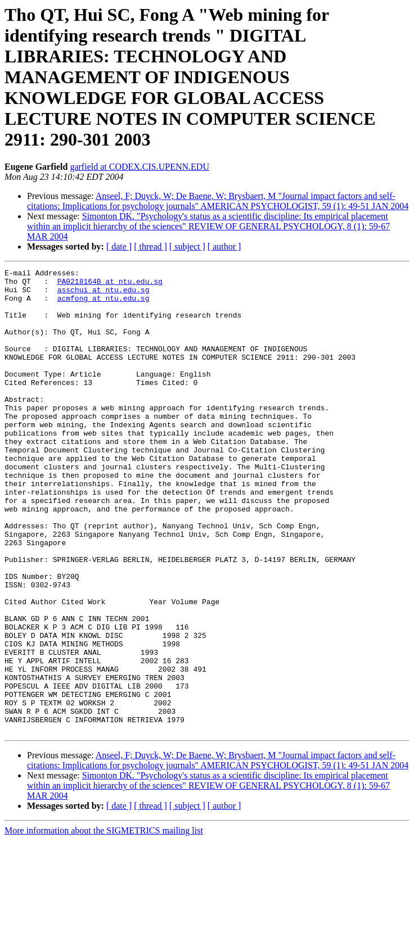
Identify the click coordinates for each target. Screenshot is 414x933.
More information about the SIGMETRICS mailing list (103, 923)
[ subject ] (187, 246)
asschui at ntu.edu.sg (103, 294)
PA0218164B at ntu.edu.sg (110, 284)
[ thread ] (150, 246)
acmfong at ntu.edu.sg (103, 305)
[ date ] (119, 246)
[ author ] (224, 246)
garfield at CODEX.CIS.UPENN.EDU (139, 166)
